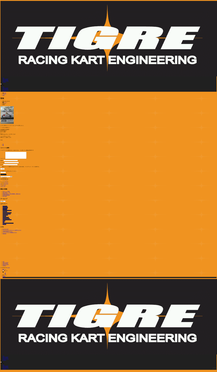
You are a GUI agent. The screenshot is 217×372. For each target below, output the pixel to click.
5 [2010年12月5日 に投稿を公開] (7, 181)
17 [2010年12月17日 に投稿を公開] (5, 184)
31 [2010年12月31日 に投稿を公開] (5, 186)
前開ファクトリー (6, 219)
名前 (1, 161)
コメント (2, 159)
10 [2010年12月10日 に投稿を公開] (5, 182)
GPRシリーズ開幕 (6, 192)
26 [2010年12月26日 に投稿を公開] (7, 185)
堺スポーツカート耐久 (7, 221)
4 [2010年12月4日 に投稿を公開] (6, 181)
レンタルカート (6, 218)
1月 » (4, 187)
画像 (3, 223)
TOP (3, 87)
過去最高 (4, 225)
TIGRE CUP (5, 207)
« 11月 (1, 187)
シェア (6, 272)
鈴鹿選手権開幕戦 (6, 196)
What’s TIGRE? (5, 88)
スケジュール (5, 216)
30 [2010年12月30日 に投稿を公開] (4, 186)
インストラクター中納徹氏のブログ (10, 233)
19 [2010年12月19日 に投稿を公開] (7, 184)
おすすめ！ (5, 212)
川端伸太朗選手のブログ (7, 232)
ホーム (4, 270)
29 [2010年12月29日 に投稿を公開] (3, 186)
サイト (1, 165)
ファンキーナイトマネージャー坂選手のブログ (12, 231)
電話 (4, 277)
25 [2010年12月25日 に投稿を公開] (6, 185)
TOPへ (4, 278)
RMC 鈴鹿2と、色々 (7, 194)
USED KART (5, 209)
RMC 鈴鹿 (5, 197)
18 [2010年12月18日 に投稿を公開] (6, 184)
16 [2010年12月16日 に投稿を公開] (4, 184)
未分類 (4, 222)
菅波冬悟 (4, 235)
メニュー (5, 276)
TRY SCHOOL (5, 89)
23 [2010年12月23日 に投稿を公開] (4, 185)
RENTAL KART (6, 90)
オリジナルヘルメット (7, 214)
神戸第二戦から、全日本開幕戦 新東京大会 (11, 195)
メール (2, 163)
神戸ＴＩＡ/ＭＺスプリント (8, 224)
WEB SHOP (5, 210)
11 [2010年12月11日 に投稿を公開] (6, 182)
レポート (4, 94)
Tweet (1, 139)
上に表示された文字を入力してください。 (8, 172)
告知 (3, 95)
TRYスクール (5, 208)
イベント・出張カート (7, 211)
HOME (5, 93)
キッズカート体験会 (7, 215)
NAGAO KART (5, 230)
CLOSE (2, 85)
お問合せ (4, 91)
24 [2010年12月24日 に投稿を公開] (5, 185)
